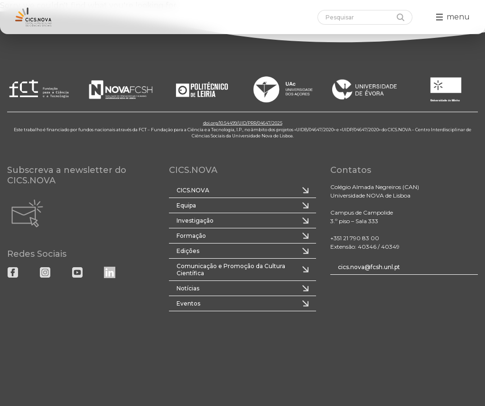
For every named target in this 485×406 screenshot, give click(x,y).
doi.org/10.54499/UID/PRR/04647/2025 (242, 123)
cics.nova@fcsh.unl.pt (369, 267)
